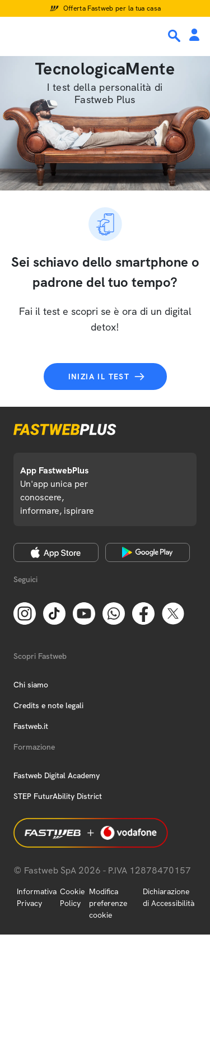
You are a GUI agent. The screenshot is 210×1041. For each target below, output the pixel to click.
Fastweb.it (30, 726)
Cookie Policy (72, 897)
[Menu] (16, 35)
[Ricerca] (175, 36)
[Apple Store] (56, 552)
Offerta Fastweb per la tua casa (112, 8)
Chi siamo (30, 685)
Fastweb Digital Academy (56, 775)
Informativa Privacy (37, 897)
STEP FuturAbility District (57, 796)
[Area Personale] (194, 36)
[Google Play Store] (147, 552)
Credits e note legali (48, 705)
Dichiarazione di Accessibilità (168, 897)
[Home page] (85, 35)
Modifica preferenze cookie (108, 903)
